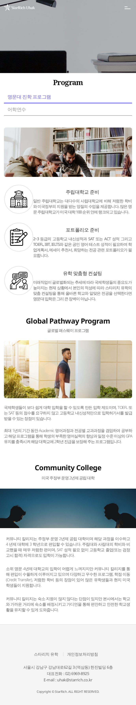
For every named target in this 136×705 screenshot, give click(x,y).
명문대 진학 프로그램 (29, 96)
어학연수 (17, 109)
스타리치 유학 (46, 654)
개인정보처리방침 (82, 654)
